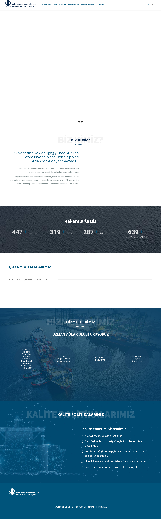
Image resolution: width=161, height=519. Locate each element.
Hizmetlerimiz (60, 5)
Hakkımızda (46, 5)
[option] (80, 170)
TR (151, 5)
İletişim (101, 5)
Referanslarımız (88, 5)
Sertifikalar (73, 5)
